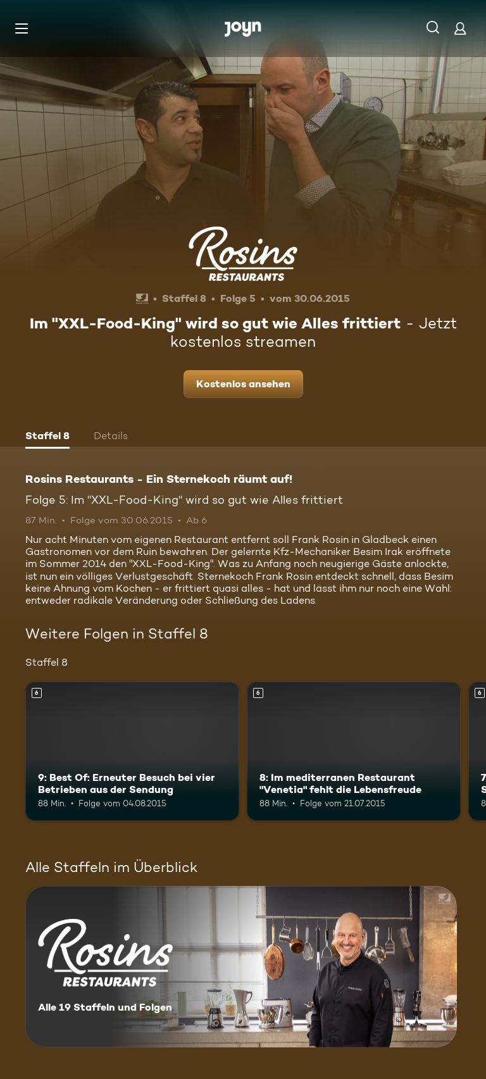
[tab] (47, 437)
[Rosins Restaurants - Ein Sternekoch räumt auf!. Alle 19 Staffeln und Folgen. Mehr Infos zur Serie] (241, 966)
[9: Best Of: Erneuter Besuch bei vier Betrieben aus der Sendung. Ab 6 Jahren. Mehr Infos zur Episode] (132, 751)
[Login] (460, 28)
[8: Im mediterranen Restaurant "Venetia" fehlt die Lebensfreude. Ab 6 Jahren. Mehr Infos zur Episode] (354, 751)
